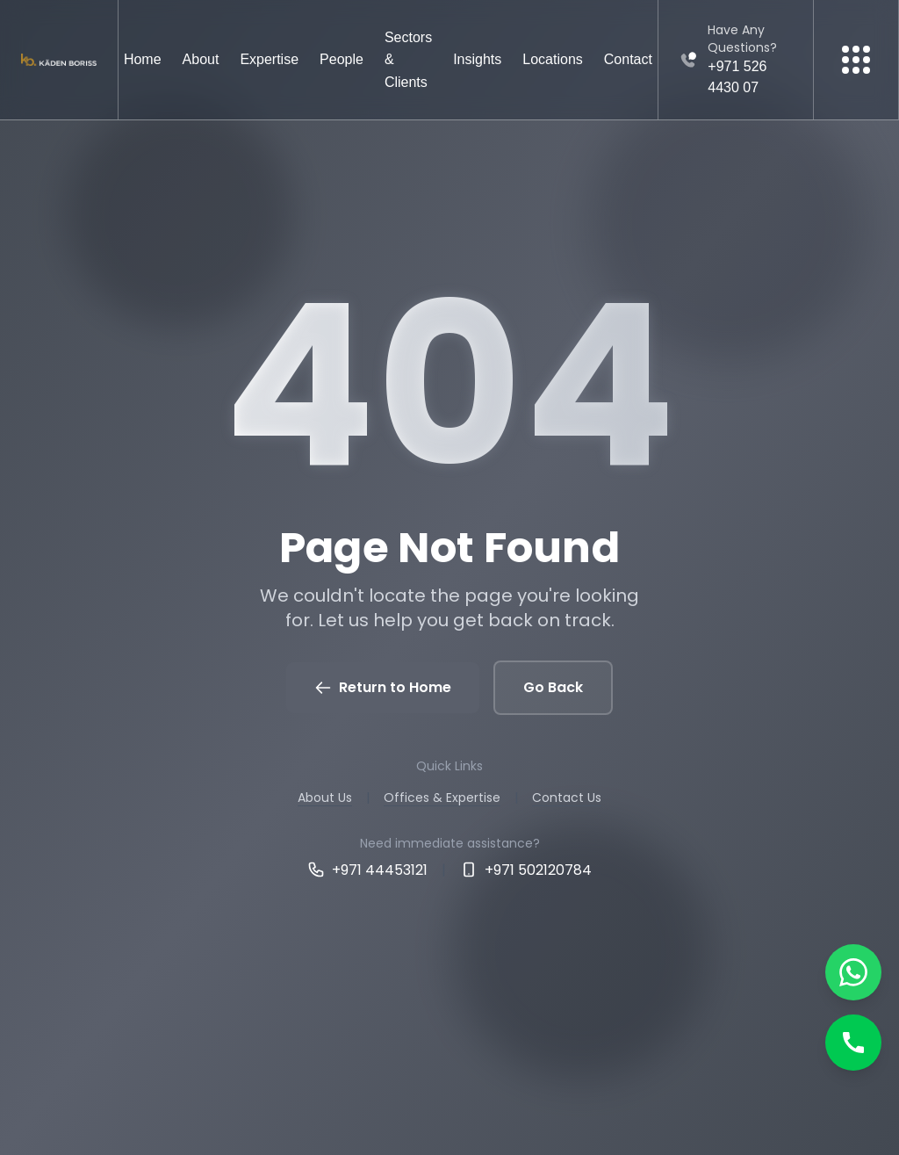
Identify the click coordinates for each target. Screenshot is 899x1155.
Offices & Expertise (442, 797)
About (201, 59)
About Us (325, 797)
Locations (552, 59)
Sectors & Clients (408, 60)
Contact (628, 59)
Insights (477, 59)
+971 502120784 (526, 870)
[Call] (853, 1042)
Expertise (269, 59)
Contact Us (566, 797)
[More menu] (856, 60)
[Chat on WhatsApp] (853, 972)
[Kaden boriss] (59, 60)
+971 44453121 (367, 870)
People (341, 59)
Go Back (553, 687)
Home (143, 59)
